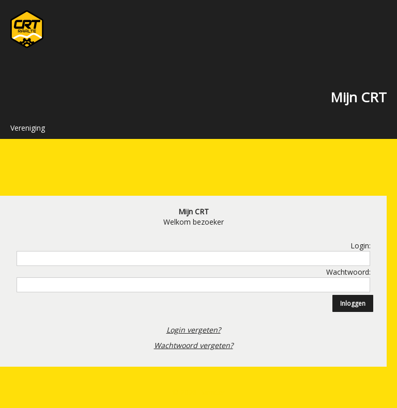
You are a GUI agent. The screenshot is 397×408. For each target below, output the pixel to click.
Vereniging (27, 128)
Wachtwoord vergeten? (193, 345)
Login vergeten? (193, 330)
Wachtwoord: (348, 272)
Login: (360, 245)
